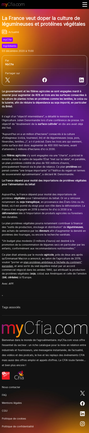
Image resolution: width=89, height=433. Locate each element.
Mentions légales (12, 402)
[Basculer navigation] (84, 4)
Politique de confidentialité (18, 426)
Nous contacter (11, 387)
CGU (5, 410)
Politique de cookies (14, 418)
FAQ (4, 395)
